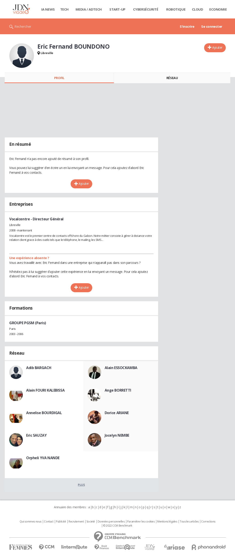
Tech (64, 9)
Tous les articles (189, 521)
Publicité (61, 521)
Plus (81, 485)
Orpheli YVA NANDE (43, 457)
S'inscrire (187, 26)
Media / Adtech (89, 9)
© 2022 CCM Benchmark (117, 525)
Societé (90, 521)
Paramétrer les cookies (141, 521)
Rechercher (22, 26)
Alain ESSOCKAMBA (121, 367)
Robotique (175, 9)
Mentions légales (167, 521)
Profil (59, 78)
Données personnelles (111, 521)
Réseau (172, 78)
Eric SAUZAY (36, 435)
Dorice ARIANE (117, 412)
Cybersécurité (145, 9)
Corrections (208, 521)
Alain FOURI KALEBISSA (45, 390)
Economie (218, 9)
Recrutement (76, 521)
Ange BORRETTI (118, 390)
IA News (48, 9)
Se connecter (211, 26)
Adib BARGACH (38, 367)
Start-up (117, 9)
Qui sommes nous (30, 521)
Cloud (197, 9)
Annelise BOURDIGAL (44, 412)
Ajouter (217, 47)
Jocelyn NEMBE (117, 435)
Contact (48, 521)
